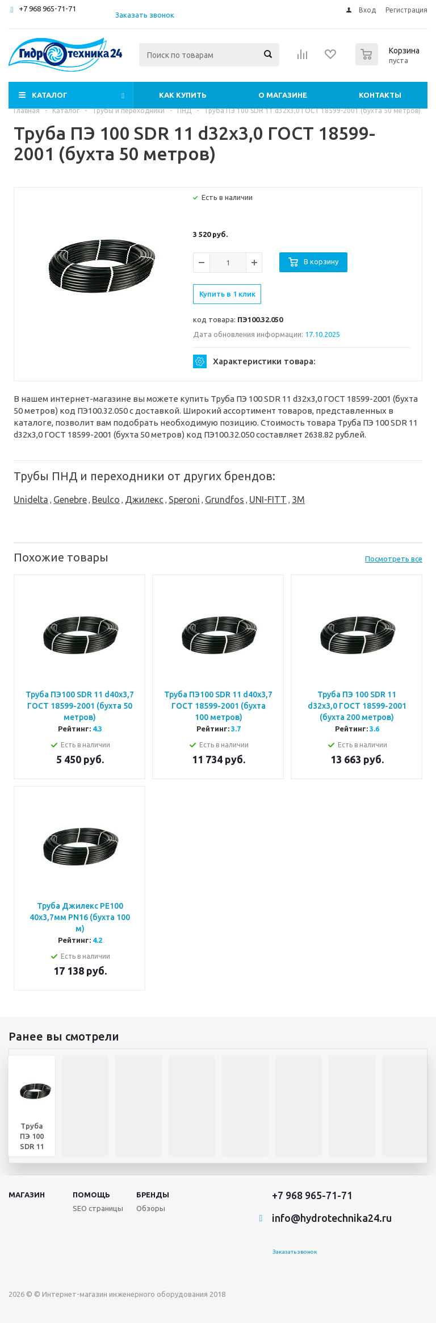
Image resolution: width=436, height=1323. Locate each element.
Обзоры (150, 1208)
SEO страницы (98, 1208)
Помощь (91, 1195)
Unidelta (31, 499)
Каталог (50, 95)
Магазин (27, 1195)
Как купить (183, 95)
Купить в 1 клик (227, 294)
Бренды (152, 1195)
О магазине (282, 95)
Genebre (70, 499)
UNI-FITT (268, 499)
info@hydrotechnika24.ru (332, 1218)
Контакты (380, 95)
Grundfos (224, 499)
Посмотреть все (393, 559)
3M (298, 499)
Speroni (184, 499)
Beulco (106, 499)
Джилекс (144, 499)
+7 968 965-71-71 (47, 9)
